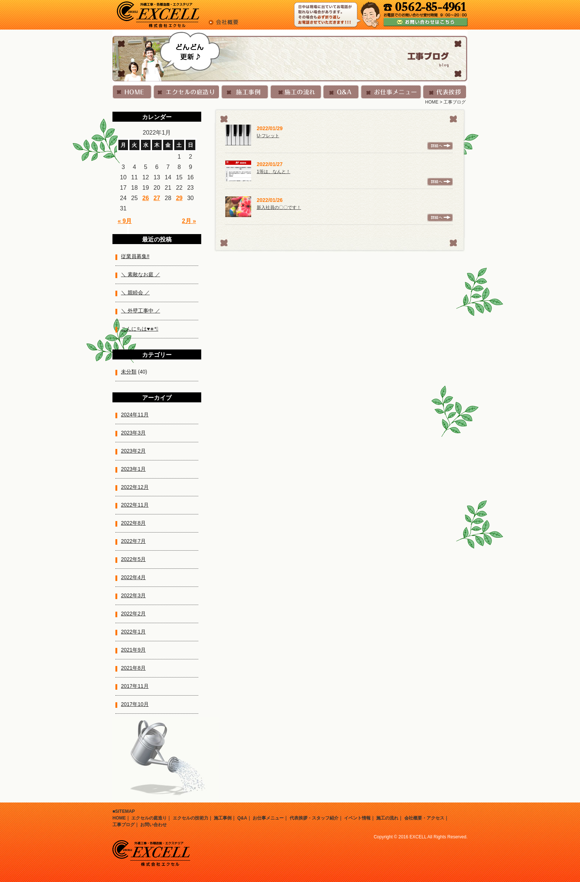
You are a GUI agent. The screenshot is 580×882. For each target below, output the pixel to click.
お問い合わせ (153, 824)
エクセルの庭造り (149, 818)
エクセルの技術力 (190, 818)
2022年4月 (133, 577)
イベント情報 (357, 818)
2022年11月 (135, 505)
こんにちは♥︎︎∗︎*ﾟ (139, 329)
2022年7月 (133, 541)
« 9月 (125, 221)
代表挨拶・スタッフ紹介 (314, 818)
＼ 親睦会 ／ (135, 292)
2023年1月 (133, 469)
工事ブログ (123, 824)
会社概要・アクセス (424, 818)
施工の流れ (387, 818)
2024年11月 (135, 415)
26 (145, 198)
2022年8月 (133, 523)
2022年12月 (135, 487)
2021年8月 (133, 668)
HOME (431, 102)
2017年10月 (135, 704)
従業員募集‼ (135, 256)
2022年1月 (133, 632)
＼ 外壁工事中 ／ (140, 311)
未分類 (128, 372)
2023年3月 (133, 433)
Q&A (242, 818)
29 (179, 198)
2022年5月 (133, 559)
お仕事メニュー (268, 818)
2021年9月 (133, 650)
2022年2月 (133, 613)
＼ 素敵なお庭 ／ (140, 274)
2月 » (189, 221)
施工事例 (223, 818)
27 (157, 198)
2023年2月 (133, 451)
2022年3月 (133, 595)
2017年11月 (135, 686)
